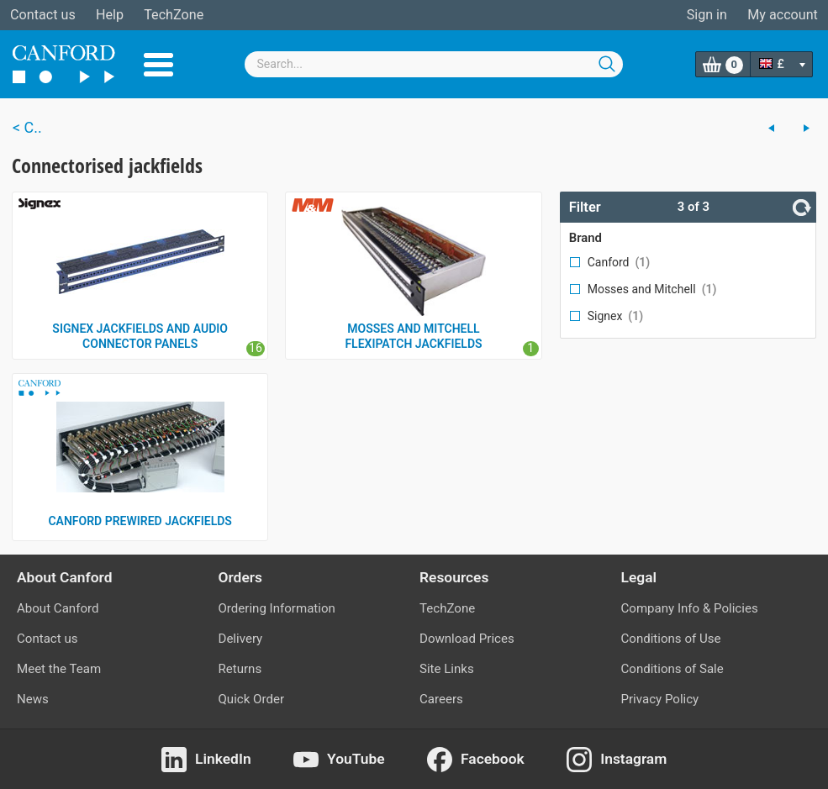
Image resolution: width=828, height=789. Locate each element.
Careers (441, 699)
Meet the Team (59, 668)
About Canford (57, 608)
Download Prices (466, 638)
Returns (240, 668)
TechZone (173, 15)
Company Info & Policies (689, 608)
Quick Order (252, 699)
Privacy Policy (660, 699)
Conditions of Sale (672, 668)
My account (782, 15)
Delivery (241, 638)
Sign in (707, 15)
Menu (158, 64)
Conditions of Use (671, 638)
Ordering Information (277, 608)
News (33, 699)
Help (110, 15)
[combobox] (434, 64)
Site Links (446, 668)
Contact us (43, 15)
